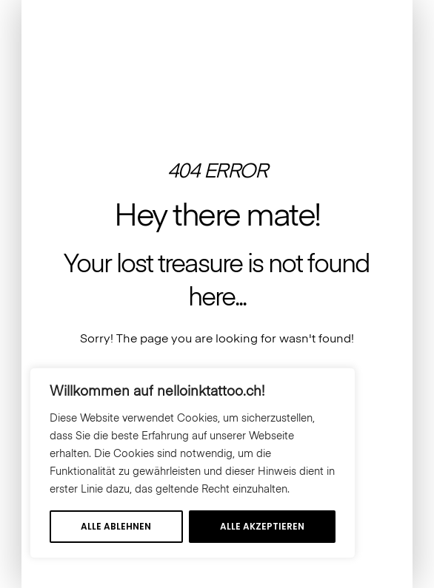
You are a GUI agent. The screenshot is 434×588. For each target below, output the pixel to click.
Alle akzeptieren (262, 526)
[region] (192, 463)
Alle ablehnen (116, 526)
